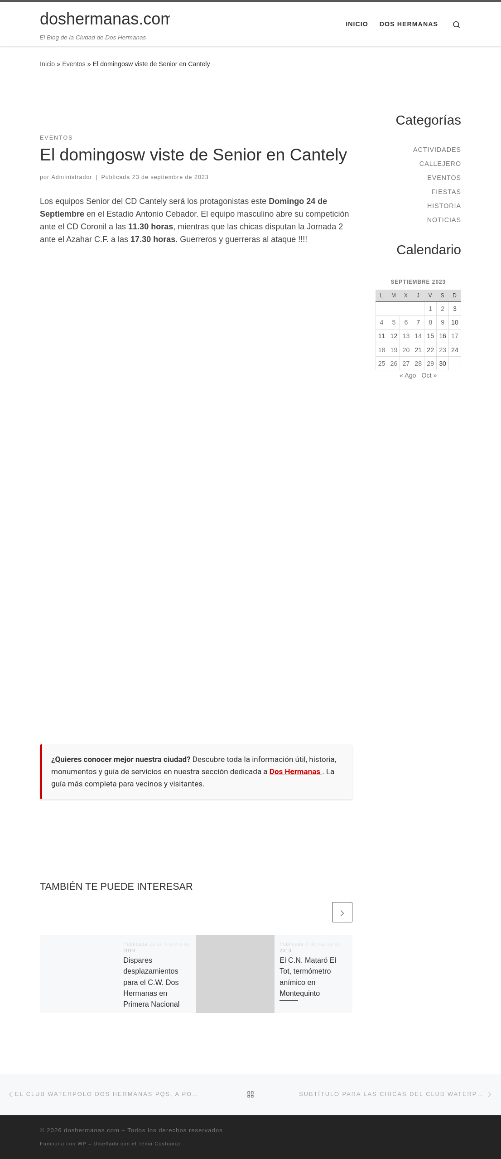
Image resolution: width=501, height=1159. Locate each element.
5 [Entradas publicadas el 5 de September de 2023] (394, 322)
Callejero (440, 163)
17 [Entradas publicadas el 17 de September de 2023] (454, 335)
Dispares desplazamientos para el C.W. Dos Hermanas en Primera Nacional (151, 982)
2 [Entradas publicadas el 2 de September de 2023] (442, 308)
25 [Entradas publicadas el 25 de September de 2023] (381, 363)
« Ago (408, 375)
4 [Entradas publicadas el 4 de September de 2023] (382, 322)
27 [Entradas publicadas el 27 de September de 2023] (405, 363)
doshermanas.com (92, 1130)
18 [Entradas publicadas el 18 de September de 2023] (381, 350)
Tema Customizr (160, 1143)
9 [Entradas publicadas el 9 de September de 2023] (442, 322)
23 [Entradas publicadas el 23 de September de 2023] (442, 350)
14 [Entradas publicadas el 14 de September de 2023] (418, 335)
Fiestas (446, 191)
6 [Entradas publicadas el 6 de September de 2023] (406, 322)
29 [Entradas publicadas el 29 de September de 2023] (430, 363)
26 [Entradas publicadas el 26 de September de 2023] (394, 363)
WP (82, 1143)
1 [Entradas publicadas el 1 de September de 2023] (430, 308)
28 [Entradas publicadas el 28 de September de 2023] (418, 363)
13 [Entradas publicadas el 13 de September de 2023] (405, 335)
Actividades (437, 149)
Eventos (74, 64)
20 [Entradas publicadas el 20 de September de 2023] (405, 350)
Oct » (429, 375)
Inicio (47, 64)
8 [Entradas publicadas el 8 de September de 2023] (430, 322)
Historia (444, 205)
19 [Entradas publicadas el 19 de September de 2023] (394, 350)
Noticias (444, 219)
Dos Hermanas (296, 771)
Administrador (72, 177)
